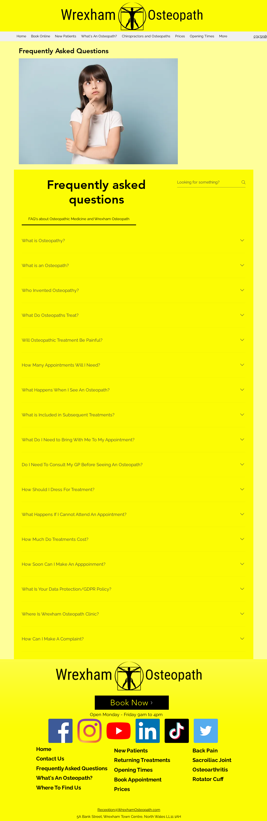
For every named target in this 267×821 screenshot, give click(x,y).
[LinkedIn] (148, 731)
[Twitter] (206, 731)
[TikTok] (177, 731)
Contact (46, 758)
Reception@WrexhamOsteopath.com (128, 810)
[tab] (79, 219)
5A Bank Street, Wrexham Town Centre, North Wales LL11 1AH (129, 816)
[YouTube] (119, 731)
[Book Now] (132, 703)
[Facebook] (60, 731)
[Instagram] (89, 731)
